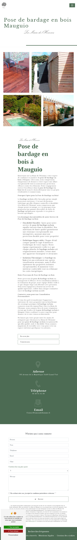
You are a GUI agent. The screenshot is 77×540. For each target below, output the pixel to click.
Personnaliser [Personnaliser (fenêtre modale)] (13, 535)
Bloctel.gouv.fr (32, 519)
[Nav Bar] (72, 5)
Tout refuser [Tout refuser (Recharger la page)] (13, 531)
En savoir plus (24, 336)
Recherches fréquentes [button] (38, 531)
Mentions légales (46, 536)
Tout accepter (13, 527)
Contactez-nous (25, 342)
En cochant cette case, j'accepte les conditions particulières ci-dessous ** (33, 491)
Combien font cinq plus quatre (18, 465)
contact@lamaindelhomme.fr (38, 411)
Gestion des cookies (66, 536)
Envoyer (40, 497)
